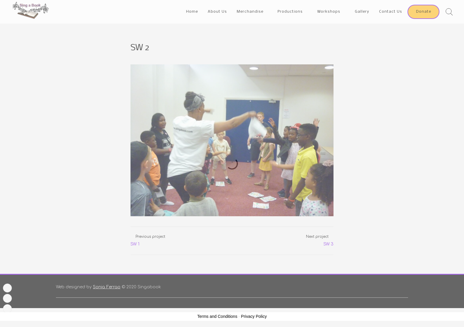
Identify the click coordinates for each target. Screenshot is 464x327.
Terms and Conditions (217, 316)
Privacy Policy (254, 316)
